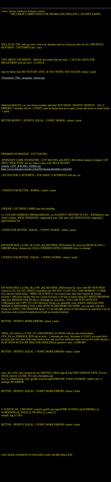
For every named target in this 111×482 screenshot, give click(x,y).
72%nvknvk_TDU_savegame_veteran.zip (23, 77)
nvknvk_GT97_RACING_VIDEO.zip (21, 166)
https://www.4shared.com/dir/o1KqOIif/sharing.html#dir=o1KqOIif (36, 169)
